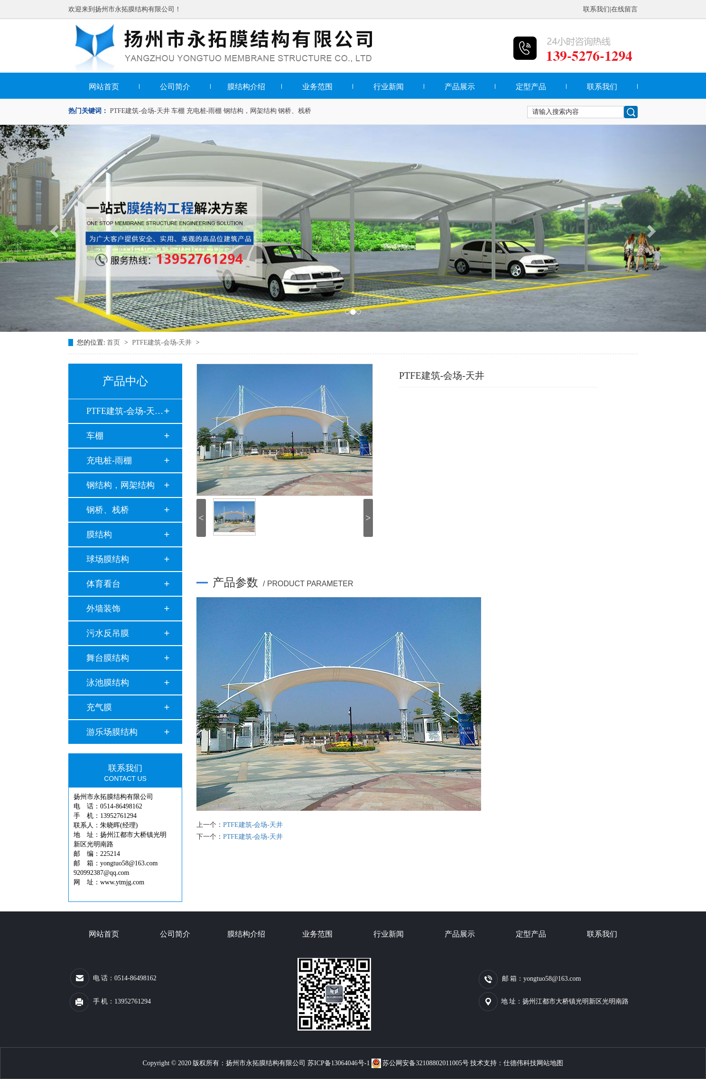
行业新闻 (388, 87)
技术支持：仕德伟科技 (503, 1063)
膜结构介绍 (246, 87)
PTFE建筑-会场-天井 (140, 110)
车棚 (178, 110)
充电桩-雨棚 (204, 110)
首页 (114, 342)
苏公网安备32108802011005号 (421, 1063)
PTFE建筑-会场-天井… (124, 411)
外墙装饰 (103, 608)
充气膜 (99, 707)
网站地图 (550, 1063)
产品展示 (460, 87)
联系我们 (596, 9)
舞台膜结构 (107, 658)
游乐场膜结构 (112, 732)
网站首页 (104, 87)
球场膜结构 (107, 559)
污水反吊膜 (107, 633)
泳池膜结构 (107, 682)
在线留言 (624, 9)
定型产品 (531, 87)
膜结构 (99, 534)
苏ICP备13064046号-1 (338, 1063)
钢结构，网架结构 (250, 110)
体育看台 (103, 584)
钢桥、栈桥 (294, 110)
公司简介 (175, 87)
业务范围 (317, 87)
